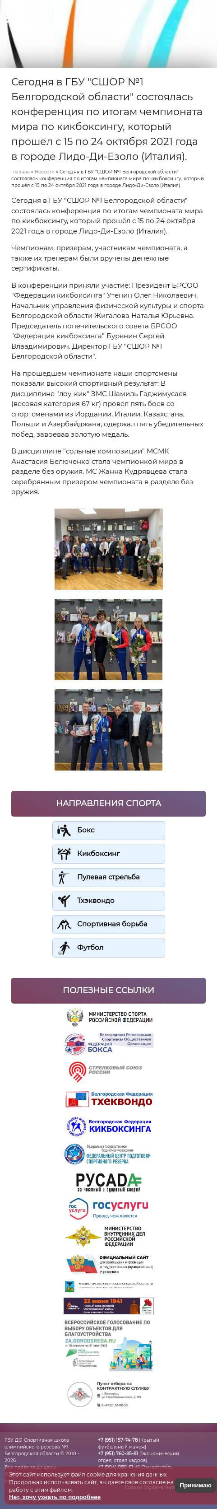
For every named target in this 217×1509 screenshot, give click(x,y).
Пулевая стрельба (108, 877)
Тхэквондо (96, 900)
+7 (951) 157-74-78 (118, 1440)
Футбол (90, 947)
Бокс (85, 830)
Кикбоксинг (98, 853)
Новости (45, 172)
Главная (20, 172)
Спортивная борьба (112, 924)
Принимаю (196, 1485)
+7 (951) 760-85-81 (118, 1454)
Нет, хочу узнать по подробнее (55, 1497)
